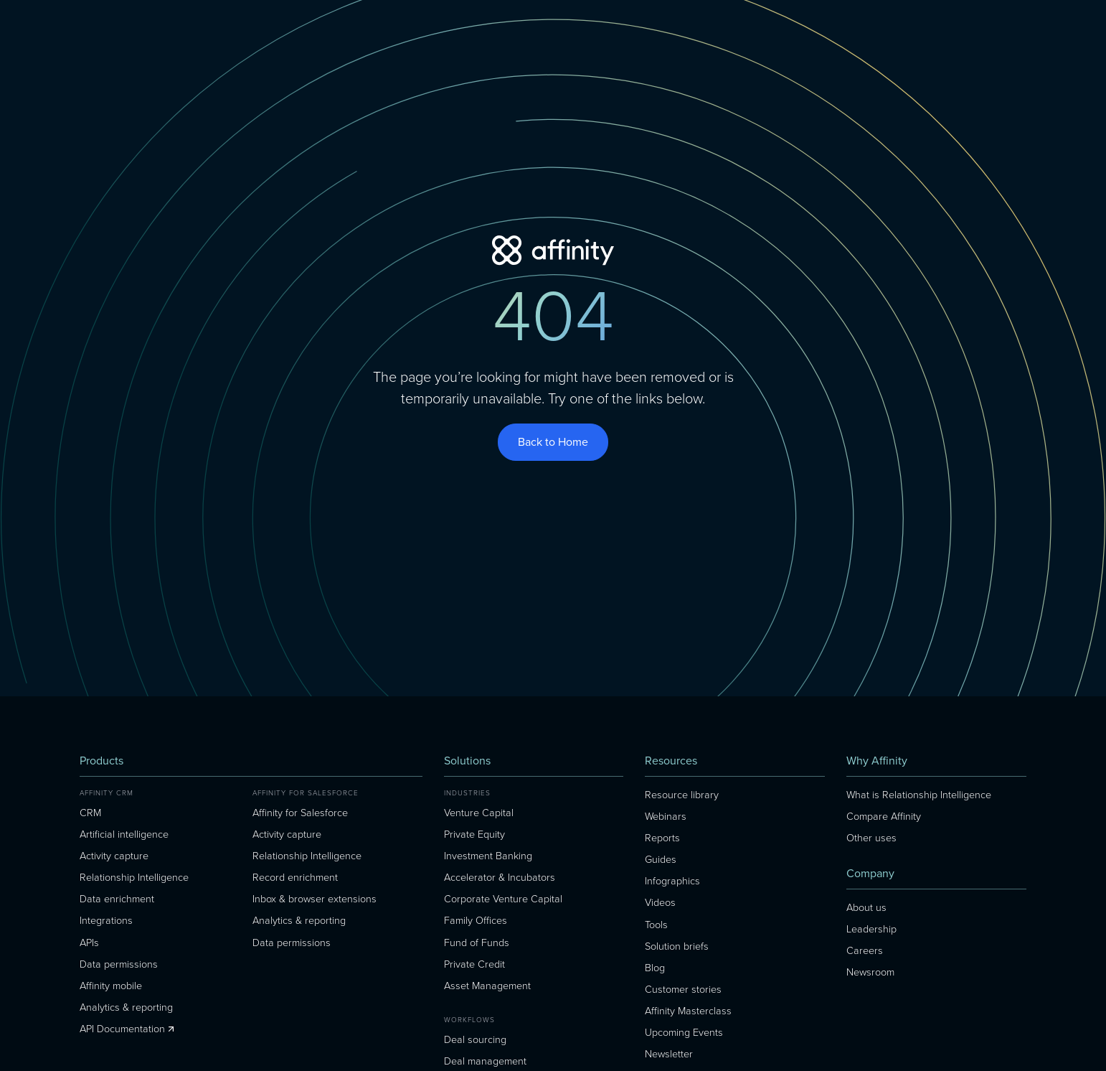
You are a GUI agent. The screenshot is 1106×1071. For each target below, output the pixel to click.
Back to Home (553, 442)
